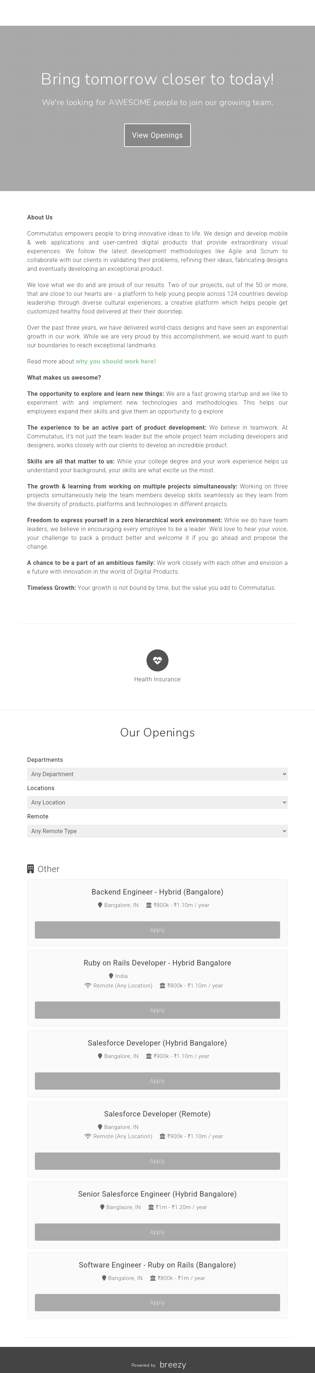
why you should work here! (116, 361)
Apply (157, 929)
